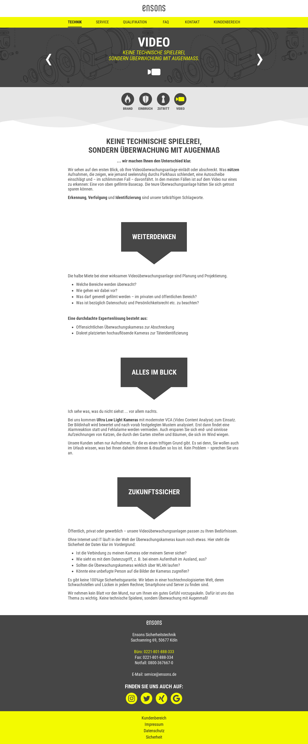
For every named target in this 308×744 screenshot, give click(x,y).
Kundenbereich (227, 22)
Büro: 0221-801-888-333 (154, 651)
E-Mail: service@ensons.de (154, 674)
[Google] (176, 699)
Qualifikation (135, 22)
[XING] (161, 699)
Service (102, 22)
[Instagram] (131, 699)
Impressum (154, 724)
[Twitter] (146, 699)
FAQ (166, 22)
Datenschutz (154, 730)
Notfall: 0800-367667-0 (154, 662)
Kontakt (192, 22)
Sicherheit (154, 737)
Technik (75, 22)
